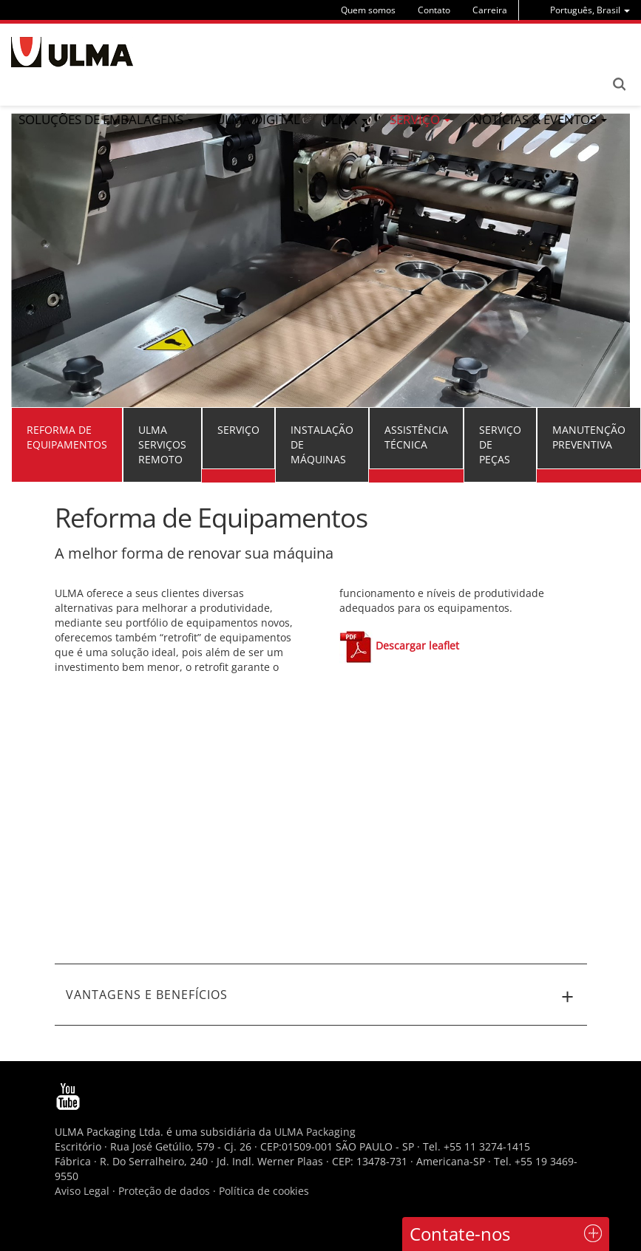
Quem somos (368, 10)
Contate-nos (460, 1233)
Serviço (238, 430)
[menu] (590, 10)
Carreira (489, 10)
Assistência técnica (416, 437)
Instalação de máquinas (322, 444)
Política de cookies (264, 1191)
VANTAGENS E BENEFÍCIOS (321, 997)
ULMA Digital (258, 119)
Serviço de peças (500, 444)
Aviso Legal (82, 1191)
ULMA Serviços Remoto (162, 444)
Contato (434, 10)
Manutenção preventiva (588, 437)
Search (619, 84)
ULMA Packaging (315, 1132)
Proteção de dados (165, 1191)
